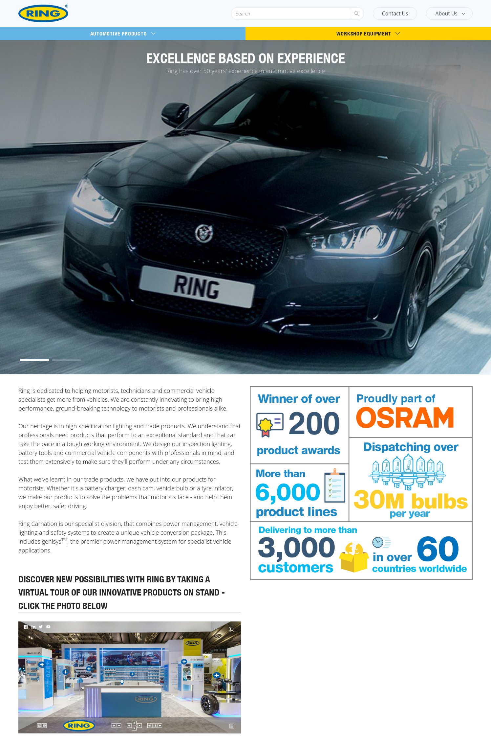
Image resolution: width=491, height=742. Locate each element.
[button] (34, 360)
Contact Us (395, 13)
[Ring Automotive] (59, 14)
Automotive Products (123, 33)
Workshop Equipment (368, 33)
